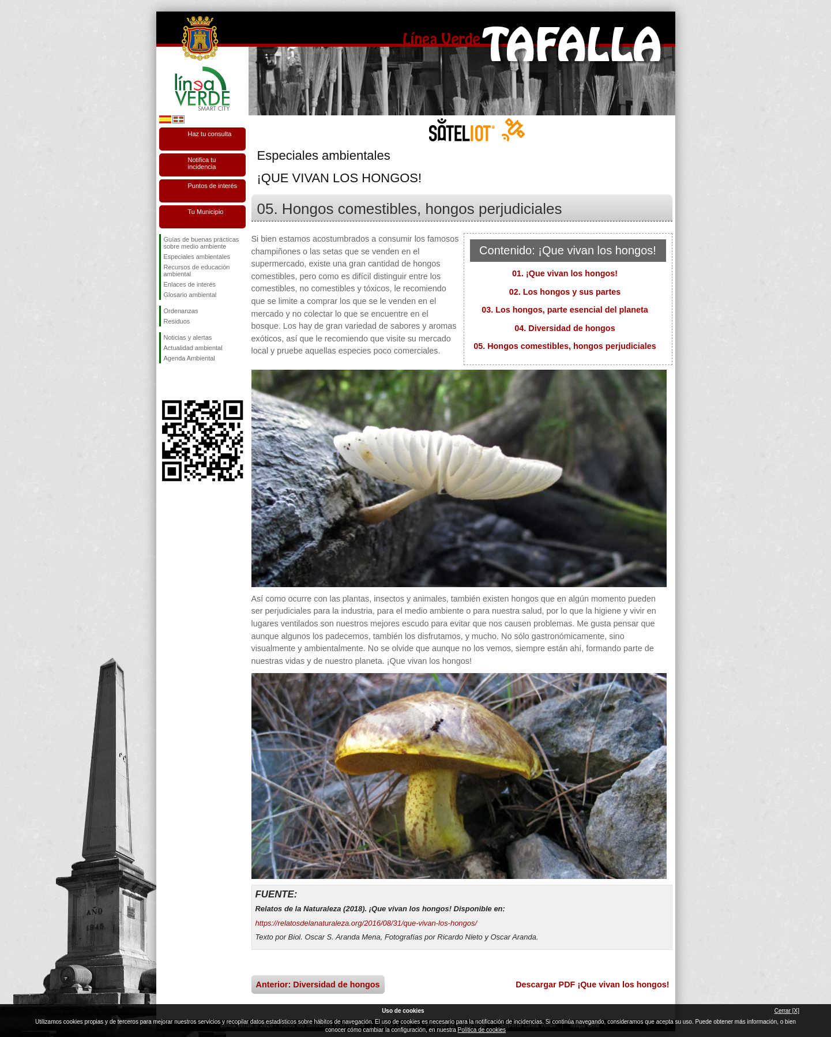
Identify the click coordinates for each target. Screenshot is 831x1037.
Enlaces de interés (190, 284)
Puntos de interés (213, 185)
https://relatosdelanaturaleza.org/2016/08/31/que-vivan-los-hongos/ (366, 923)
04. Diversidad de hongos (564, 328)
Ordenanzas (181, 310)
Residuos (177, 321)
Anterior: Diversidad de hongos (318, 984)
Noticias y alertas (188, 337)
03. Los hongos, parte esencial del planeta (565, 309)
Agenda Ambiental (189, 358)
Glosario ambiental (190, 294)
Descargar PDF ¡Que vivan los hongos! (592, 984)
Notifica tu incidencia (202, 163)
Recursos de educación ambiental (197, 270)
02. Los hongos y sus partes (565, 291)
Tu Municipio (206, 211)
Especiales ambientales (197, 256)
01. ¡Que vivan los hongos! (565, 273)
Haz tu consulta (210, 133)
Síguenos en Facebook (166, 382)
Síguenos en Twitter (185, 382)
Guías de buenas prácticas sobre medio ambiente (201, 243)
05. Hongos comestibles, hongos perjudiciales (564, 346)
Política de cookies (482, 1030)
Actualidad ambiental (193, 347)
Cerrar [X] (786, 1011)
